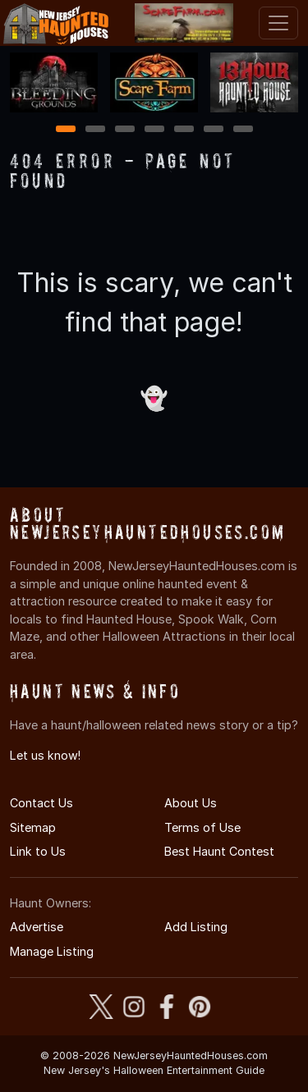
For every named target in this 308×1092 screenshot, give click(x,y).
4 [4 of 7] (154, 130)
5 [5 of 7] (183, 130)
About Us (190, 803)
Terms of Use (202, 827)
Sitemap (33, 827)
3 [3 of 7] (125, 130)
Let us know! (45, 755)
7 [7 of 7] (242, 130)
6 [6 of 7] (213, 130)
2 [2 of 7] (95, 130)
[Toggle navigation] (278, 23)
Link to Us (38, 851)
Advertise (36, 927)
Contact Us (41, 803)
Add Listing (196, 927)
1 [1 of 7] (65, 130)
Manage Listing (52, 951)
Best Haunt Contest (219, 851)
